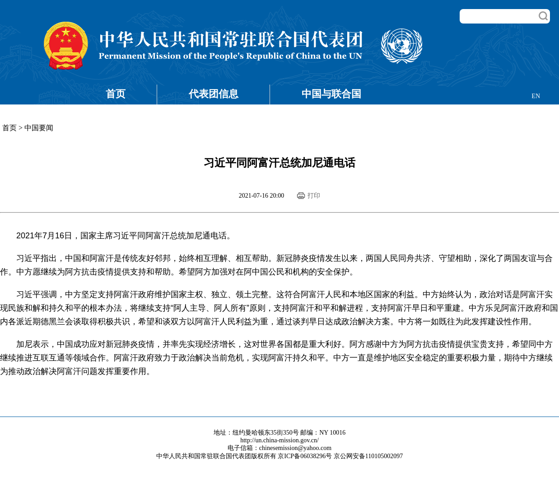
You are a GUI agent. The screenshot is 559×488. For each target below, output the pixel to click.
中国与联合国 (331, 93)
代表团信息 (213, 93)
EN (535, 96)
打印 (313, 195)
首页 (116, 93)
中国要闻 (38, 128)
